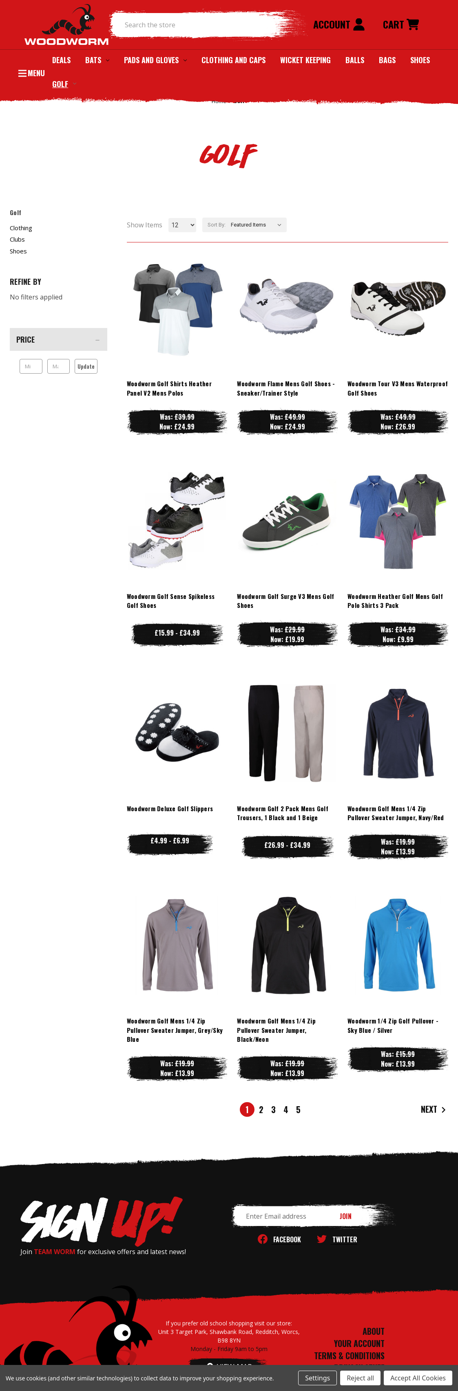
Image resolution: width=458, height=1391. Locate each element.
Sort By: (217, 225)
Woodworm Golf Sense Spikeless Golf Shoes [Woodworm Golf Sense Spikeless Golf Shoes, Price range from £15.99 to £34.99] (171, 601)
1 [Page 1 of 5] (247, 1109)
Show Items (144, 224)
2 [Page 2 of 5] (261, 1109)
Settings (317, 1377)
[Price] (58, 339)
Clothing (21, 228)
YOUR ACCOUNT (359, 1343)
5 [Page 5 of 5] (298, 1109)
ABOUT (374, 1331)
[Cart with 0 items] (401, 25)
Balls (354, 60)
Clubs (17, 239)
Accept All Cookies (418, 1377)
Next (434, 1109)
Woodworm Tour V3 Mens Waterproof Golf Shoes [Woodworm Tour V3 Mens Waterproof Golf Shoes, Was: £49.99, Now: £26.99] (397, 388)
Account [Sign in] (339, 24)
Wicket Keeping (305, 60)
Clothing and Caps (233, 60)
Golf (64, 83)
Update (86, 366)
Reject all (360, 1377)
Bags (387, 60)
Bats (97, 60)
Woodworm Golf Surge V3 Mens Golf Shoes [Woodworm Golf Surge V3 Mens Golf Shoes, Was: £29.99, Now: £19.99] (285, 601)
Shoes (420, 60)
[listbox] (258, 225)
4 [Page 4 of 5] (285, 1109)
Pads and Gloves (155, 60)
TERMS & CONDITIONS (349, 1355)
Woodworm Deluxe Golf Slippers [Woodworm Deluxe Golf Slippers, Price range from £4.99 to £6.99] (170, 808)
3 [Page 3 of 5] (273, 1109)
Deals (61, 60)
